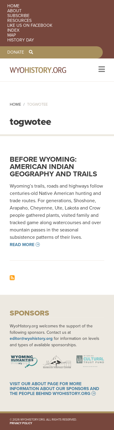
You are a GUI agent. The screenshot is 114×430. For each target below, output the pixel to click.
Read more (22, 244)
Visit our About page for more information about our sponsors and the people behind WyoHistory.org (54, 388)
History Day (20, 40)
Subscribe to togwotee (12, 277)
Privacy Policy (21, 423)
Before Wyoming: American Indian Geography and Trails (53, 166)
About (14, 11)
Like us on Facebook (29, 25)
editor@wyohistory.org (31, 338)
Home (13, 6)
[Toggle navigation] (101, 70)
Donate (15, 52)
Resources (19, 20)
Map (11, 35)
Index (13, 30)
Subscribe (18, 15)
